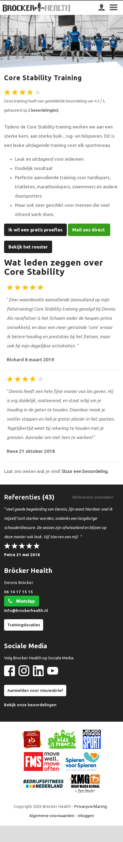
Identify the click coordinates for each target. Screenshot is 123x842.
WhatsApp (25, 601)
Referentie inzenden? (92, 497)
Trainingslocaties (23, 624)
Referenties (22, 497)
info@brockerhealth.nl (26, 610)
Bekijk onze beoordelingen (30, 704)
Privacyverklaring (90, 806)
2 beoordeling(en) (43, 110)
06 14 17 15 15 (18, 591)
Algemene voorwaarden (51, 815)
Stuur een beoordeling (85, 471)
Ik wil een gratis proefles (35, 229)
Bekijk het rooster (28, 246)
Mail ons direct (89, 229)
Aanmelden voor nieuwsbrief (35, 690)
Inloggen (86, 815)
